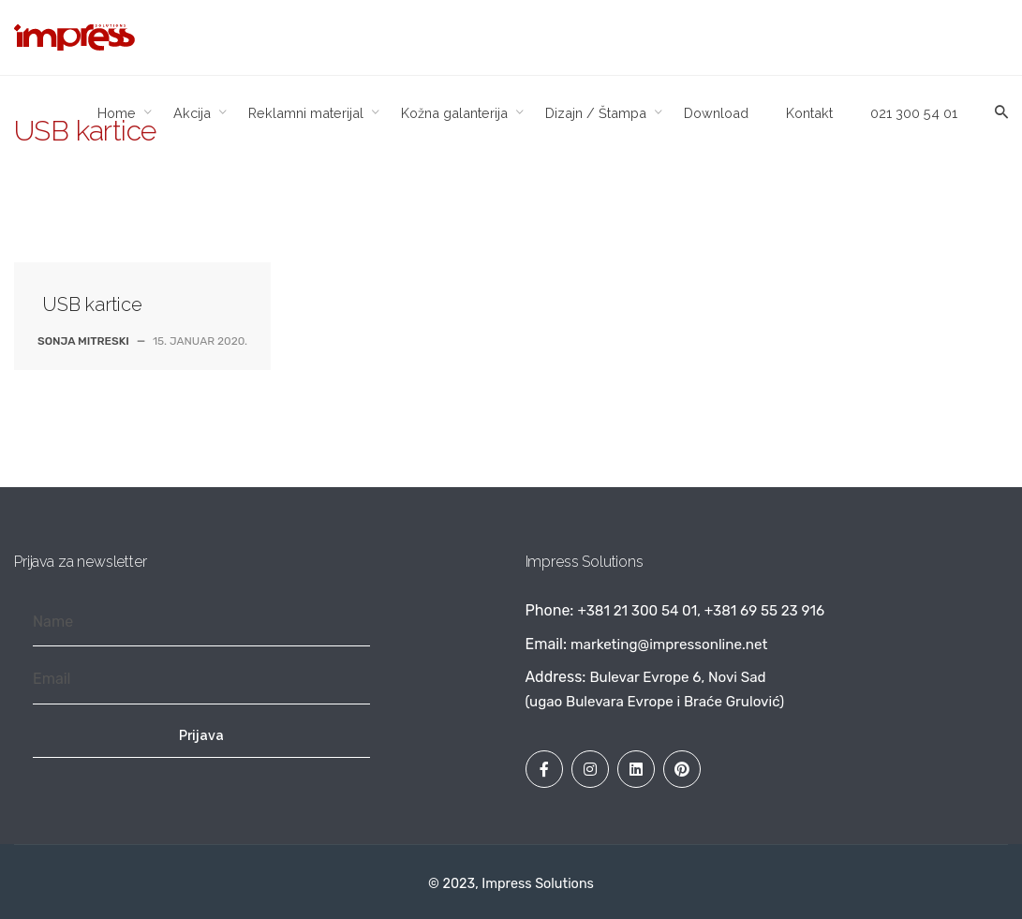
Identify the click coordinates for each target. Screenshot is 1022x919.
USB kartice (92, 304)
